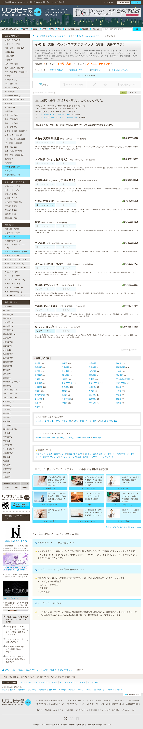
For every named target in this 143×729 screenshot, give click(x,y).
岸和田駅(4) (7, 469)
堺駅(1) (6, 461)
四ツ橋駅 (65, 375)
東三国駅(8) (7, 437)
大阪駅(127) (7, 307)
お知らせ (39, 710)
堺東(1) (78, 437)
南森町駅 (92, 371)
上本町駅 (92, 387)
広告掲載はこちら (118, 704)
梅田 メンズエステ (75, 454)
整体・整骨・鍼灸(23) (12, 292)
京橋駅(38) (7, 417)
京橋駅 (37, 391)
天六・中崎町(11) (10, 64)
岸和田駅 (92, 403)
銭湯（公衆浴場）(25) (108, 421)
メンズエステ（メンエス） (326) (16, 246)
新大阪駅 (38, 375)
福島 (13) (9, 60)
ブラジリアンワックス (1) (15, 267)
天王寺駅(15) (8, 330)
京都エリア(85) (10, 194)
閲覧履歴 (84, 29)
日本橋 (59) (10, 107)
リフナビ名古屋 (66, 682)
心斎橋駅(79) (8, 322)
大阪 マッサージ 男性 (44, 454)
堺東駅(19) (7, 465)
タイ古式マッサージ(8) (13, 288)
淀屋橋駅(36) (8, 314)
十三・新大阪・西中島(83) (14, 139)
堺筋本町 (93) (11, 80)
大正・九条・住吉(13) (12, 135)
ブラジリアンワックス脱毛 (71, 457)
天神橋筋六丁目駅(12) (11, 382)
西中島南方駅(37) (10, 429)
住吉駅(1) (7, 421)
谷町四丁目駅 (67, 383)
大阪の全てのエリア (12, 40)
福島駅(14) (7, 374)
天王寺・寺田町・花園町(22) (15, 131)
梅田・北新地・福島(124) (14, 48)
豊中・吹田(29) (10, 147)
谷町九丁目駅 (121, 383)
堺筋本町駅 (120, 367)
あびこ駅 (38, 399)
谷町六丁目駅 (94, 383)
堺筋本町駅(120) (9, 334)
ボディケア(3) (78, 421)
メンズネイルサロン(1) (45, 421)
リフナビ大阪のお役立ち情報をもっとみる (123, 527)
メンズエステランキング (75, 704)
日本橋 (43, 29)
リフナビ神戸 (39, 682)
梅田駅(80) (7, 310)
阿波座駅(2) (7, 366)
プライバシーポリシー (129, 710)
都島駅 (64, 391)
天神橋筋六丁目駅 (123, 379)
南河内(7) (7, 163)
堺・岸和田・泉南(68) (12, 143)
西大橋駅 (92, 375)
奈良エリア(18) (10, 210)
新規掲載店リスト (57, 700)
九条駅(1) (7, 433)
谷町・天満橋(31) (10, 119)
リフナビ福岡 (93, 682)
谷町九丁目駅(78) (10, 398)
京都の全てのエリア (12, 186)
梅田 (58, 29)
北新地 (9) (9, 56)
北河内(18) (8, 159)
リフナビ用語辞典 (133, 700)
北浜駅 (118, 371)
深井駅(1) (7, 473)
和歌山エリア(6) (10, 218)
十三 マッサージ (107, 457)
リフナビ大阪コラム (71, 29)
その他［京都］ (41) (13, 202)
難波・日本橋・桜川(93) (13, 99)
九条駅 (64, 395)
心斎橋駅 (38, 367)
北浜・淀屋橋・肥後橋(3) (13, 68)
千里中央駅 (66, 399)
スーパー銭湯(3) (92, 421)
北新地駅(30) (8, 342)
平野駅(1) (7, 441)
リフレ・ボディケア (12, 276)
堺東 (51, 29)
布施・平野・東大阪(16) (13, 155)
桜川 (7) (9, 111)
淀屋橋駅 (92, 363)
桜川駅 (37, 379)
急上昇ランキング (57, 704)
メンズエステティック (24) (16, 252)
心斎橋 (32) (10, 91)
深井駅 (118, 403)
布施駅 (37, 407)
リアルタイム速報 (42, 700)
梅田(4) (38, 437)
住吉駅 (91, 391)
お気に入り (95, 29)
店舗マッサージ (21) (13, 241)
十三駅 (118, 391)
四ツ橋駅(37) (8, 358)
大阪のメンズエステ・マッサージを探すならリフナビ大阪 (72, 725)
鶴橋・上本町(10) (10, 123)
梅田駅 (64, 363)
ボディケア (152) (12, 284)
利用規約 (115, 710)
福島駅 (64, 379)
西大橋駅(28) (8, 362)
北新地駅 (65, 371)
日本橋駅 (65, 367)
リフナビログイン (82, 710)
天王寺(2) (70, 437)
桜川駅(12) (7, 370)
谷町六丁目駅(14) (10, 394)
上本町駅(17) (8, 409)
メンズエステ (9, 237)
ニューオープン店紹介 (74, 700)
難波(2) (55, 437)
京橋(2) (62, 437)
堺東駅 (64, 403)
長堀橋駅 (65, 387)
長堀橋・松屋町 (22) (13, 96)
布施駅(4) (7, 477)
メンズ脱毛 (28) (12, 256)
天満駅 (91, 379)
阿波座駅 (119, 375)
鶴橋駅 (118, 387)
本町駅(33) (7, 338)
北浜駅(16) (7, 350)
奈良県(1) (87, 437)
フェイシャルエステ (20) (15, 259)
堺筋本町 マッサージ (51, 457)
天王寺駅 (92, 367)
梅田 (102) (10, 52)
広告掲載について (51, 710)
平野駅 (118, 395)
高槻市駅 (92, 399)
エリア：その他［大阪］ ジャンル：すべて (54, 114)
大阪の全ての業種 (11, 229)
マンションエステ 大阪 (93, 454)
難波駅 (118, 363)
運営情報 (94, 710)
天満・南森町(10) (10, 115)
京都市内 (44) (11, 198)
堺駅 (36, 403)
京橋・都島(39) (10, 127)
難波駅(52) (7, 318)
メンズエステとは (42, 704)
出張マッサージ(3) (11, 190)
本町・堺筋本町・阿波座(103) (15, 72)
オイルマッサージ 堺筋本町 (114, 454)
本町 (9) (9, 76)
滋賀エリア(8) (9, 214)
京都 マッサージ (60, 454)
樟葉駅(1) (7, 457)
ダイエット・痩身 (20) (14, 263)
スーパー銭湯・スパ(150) (14, 296)
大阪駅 (37, 363)
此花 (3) (9, 171)
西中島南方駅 (40, 395)
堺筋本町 (25, 29)
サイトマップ (105, 710)
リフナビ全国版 (9, 682)
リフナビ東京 (80, 682)
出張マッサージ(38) (11, 44)
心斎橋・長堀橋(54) (11, 88)
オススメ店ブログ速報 (93, 700)
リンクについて (92, 704)
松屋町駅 (38, 387)
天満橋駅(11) (8, 386)
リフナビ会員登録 (66, 710)
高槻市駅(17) (8, 453)
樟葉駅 (118, 399)
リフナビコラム (118, 700)
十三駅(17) (7, 425)
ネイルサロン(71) (10, 272)
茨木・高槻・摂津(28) (12, 151)
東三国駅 (92, 395)
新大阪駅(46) (8, 354)
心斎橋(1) (47, 437)
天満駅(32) (7, 378)
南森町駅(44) (8, 346)
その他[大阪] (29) (12, 175)
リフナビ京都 (52, 682)
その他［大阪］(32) (11, 167)
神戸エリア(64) (10, 206)
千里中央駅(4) (8, 449)
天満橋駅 (38, 383)
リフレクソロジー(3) (63, 421)
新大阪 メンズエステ (91, 457)
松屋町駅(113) (8, 401)
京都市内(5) (96, 437)
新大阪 (34, 29)
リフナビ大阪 (25, 682)
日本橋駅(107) (8, 326)
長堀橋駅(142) (8, 406)
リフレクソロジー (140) (15, 280)
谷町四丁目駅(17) (10, 390)
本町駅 (37, 371)
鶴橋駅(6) (7, 413)
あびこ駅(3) (7, 445)
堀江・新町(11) (10, 84)
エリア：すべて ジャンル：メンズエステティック (57, 117)
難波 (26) (9, 103)
